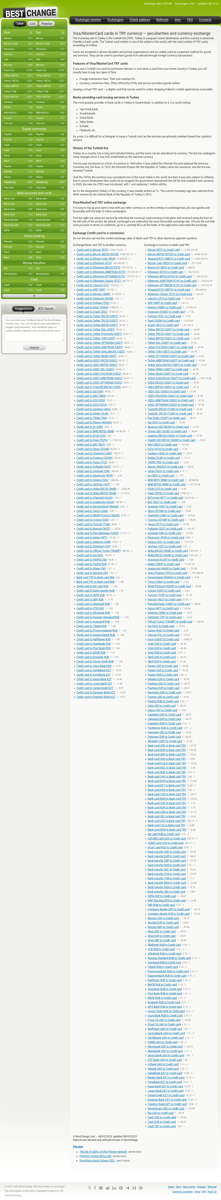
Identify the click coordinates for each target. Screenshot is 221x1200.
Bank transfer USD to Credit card (167, 851)
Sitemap (212, 1186)
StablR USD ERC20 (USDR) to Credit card (171, 440)
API (204, 1191)
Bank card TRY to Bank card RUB (95, 581)
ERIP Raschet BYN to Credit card (167, 900)
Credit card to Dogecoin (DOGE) (95, 298)
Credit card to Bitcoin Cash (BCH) (96, 258)
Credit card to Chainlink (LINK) (94, 453)
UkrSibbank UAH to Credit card (166, 1037)
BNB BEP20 (19, 113)
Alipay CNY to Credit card (162, 710)
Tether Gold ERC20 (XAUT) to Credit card (171, 378)
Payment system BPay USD (96, 1156)
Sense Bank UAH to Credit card (166, 1055)
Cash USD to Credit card (162, 1117)
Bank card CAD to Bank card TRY (167, 794)
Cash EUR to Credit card (162, 1121)
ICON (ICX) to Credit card (162, 488)
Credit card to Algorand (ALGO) (94, 497)
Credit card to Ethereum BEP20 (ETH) (98, 267)
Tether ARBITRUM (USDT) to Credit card (171, 360)
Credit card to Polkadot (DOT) (93, 466)
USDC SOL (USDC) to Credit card (167, 391)
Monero (19, 65)
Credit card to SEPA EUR (90, 595)
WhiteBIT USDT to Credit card (165, 741)
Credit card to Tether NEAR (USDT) (96, 356)
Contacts (205, 19)
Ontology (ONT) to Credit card (165, 506)
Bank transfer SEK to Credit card (166, 891)
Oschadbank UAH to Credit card (166, 1033)
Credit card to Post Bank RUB (93, 648)
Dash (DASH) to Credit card (164, 320)
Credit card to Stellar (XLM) (92, 413)
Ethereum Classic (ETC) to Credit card (170, 294)
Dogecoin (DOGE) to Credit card (166, 311)
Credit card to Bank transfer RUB (95, 590)
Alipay (19, 177)
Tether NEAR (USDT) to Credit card (168, 373)
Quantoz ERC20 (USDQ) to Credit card (170, 435)
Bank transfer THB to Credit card (167, 878)
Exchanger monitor (88, 19)
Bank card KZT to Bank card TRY (167, 785)
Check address (140, 19)
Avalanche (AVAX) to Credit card (166, 568)
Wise (19, 252)
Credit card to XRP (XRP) (90, 289)
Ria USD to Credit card (160, 1113)
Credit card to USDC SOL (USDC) (95, 369)
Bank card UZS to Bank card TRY (167, 820)
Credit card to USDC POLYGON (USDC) (98, 373)
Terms (7, 1195)
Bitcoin (19, 38)
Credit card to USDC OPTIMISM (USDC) (99, 382)
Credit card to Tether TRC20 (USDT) (97, 320)
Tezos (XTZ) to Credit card (163, 524)
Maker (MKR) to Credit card (164, 564)
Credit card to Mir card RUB (92, 586)
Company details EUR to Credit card (168, 913)
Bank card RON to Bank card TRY (167, 829)
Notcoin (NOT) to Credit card (164, 599)
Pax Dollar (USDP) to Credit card (166, 418)
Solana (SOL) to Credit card (164, 542)
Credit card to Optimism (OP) (93, 546)
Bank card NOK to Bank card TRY (167, 807)
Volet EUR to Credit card (162, 648)
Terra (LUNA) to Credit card (163, 581)
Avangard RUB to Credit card (164, 962)
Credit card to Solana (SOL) (92, 480)
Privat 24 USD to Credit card (164, 1020)
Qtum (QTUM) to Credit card (164, 511)
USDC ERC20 (19, 97)
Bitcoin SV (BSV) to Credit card (166, 267)
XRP (19, 59)
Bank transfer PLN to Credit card (167, 874)
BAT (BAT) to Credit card (162, 502)
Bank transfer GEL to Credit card (166, 869)
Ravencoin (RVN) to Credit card (166, 537)
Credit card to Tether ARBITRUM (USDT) (99, 347)
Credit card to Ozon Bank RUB (93, 666)
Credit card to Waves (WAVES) (94, 422)
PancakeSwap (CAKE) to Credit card (169, 604)
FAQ (190, 19)
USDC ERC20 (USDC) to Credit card (168, 382)
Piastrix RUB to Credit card (163, 701)
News (171, 1186)
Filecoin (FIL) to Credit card (163, 635)
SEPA (19, 230)
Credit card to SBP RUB (90, 599)
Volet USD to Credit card (162, 643)
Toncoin (19, 123)
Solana (19, 118)
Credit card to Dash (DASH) (92, 307)
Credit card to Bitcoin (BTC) (92, 249)
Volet (19, 145)
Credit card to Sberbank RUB (93, 604)
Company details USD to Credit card (169, 909)
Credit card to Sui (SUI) (89, 555)
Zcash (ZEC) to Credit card (163, 325)
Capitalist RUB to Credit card (164, 723)
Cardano (19, 102)
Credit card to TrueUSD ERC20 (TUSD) (98, 387)
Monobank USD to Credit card (165, 1046)
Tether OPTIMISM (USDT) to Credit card (171, 356)
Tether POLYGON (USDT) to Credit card (170, 347)
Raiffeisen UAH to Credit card (165, 1028)
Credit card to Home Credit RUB (95, 661)
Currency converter (182, 1191)
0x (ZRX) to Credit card (161, 475)
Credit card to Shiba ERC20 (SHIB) (96, 488)
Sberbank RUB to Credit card (164, 944)
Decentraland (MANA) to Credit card (169, 577)
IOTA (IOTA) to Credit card (163, 449)
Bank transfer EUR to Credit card (166, 856)
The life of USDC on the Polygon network (103, 1151)
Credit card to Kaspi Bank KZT (94, 679)
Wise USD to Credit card (162, 931)
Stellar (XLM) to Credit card (163, 457)
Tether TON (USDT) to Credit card (167, 351)
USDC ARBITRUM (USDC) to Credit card (171, 400)
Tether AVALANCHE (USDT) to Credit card (172, 365)
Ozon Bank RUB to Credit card (165, 1015)
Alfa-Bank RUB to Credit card (164, 953)
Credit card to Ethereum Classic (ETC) (98, 280)
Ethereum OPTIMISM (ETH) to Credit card (172, 285)
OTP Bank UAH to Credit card (165, 1059)
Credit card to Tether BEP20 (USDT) (97, 325)
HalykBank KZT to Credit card (165, 1073)
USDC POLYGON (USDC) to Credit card (170, 395)
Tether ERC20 (19, 75)
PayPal (19, 134)
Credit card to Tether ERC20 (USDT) (97, 316)
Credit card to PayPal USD (91, 559)
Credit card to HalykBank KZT (93, 670)
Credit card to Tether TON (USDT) (95, 338)
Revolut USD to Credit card (163, 918)
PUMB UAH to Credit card (162, 1042)
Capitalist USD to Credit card (164, 714)
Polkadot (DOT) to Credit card (165, 528)
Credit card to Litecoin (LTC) (92, 285)
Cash (19, 285)
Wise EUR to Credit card (161, 936)
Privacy (18, 1195)
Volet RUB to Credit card (162, 652)
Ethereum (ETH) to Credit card (165, 272)
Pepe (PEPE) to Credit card (163, 493)
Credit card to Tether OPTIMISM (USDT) (99, 342)
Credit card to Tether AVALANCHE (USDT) (100, 351)
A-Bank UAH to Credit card (163, 1064)
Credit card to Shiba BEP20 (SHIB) (96, 493)
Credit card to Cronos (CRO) (92, 519)
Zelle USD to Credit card (161, 705)
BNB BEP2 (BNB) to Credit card (166, 480)
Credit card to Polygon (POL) (93, 303)
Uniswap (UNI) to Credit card (164, 533)
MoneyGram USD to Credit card (166, 1108)
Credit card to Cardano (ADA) (93, 409)
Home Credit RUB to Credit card (166, 1011)
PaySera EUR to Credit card (163, 688)
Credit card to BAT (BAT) (90, 444)
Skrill (19, 155)
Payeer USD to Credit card (163, 666)
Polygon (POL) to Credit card (164, 316)
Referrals (162, 19)
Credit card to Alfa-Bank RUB (93, 612)
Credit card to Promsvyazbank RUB (96, 630)
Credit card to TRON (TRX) (91, 418)
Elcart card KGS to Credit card (165, 847)
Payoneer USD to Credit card (164, 732)
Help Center (189, 1186)
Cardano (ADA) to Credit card (165, 453)
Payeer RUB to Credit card (163, 674)
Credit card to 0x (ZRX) (89, 426)
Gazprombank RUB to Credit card (167, 975)
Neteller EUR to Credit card (163, 679)
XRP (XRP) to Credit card (162, 303)
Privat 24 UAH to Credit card (164, 1024)
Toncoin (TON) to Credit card (164, 595)
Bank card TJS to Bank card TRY (166, 825)
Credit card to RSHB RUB (90, 652)
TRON (19, 107)
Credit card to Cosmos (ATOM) (94, 457)
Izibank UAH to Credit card (163, 1068)
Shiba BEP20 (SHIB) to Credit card (168, 555)
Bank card (19, 198)
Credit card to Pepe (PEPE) (92, 440)
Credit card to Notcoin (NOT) (93, 528)
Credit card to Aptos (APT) (91, 537)
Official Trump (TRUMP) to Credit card (170, 621)
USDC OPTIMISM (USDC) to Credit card (171, 404)
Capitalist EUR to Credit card (164, 719)
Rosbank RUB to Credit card (164, 1002)
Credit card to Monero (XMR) (93, 294)
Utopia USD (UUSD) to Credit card (167, 431)
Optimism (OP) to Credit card (165, 617)
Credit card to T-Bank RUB (91, 626)
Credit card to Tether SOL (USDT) (95, 329)
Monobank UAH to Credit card (165, 1051)
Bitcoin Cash (19, 43)
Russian (201, 1186)
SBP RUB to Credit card (161, 905)
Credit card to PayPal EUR (91, 564)
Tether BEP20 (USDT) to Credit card (168, 338)
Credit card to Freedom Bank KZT (95, 696)
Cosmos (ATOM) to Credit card (166, 519)
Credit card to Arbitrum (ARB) (93, 542)
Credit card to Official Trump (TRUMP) (98, 550)
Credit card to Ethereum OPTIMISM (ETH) (100, 276)
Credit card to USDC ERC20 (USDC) (97, 360)
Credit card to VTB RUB (90, 608)
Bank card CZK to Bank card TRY (167, 803)
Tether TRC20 (19, 81)
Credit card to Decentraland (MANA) (97, 506)
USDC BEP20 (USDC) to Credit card (168, 387)
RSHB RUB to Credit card (162, 997)
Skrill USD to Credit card (162, 657)
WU (19, 268)
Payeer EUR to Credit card (163, 670)
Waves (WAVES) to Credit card (165, 466)
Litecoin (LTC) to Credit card (164, 298)
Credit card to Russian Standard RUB (97, 617)
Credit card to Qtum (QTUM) (92, 449)
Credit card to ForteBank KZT (93, 674)
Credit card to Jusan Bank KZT (94, 683)
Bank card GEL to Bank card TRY (167, 816)
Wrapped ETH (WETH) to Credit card (169, 289)
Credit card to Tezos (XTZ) (91, 462)
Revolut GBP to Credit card (163, 927)
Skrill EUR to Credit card (161, 661)
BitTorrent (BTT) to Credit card (165, 497)
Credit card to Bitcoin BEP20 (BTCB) (97, 254)
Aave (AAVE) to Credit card (163, 639)
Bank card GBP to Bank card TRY (167, 754)
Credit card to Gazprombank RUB (95, 635)
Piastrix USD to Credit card (163, 696)
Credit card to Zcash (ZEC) (91, 311)
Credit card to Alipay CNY (91, 568)
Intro (178, 19)
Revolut (19, 241)
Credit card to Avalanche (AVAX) (95, 502)
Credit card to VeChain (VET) (93, 484)
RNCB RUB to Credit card (162, 984)
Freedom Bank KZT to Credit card (167, 1104)
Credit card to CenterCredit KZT (94, 688)
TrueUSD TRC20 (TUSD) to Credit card (170, 413)
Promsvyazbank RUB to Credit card (168, 971)
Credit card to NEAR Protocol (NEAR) (98, 515)
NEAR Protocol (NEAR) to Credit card (169, 586)
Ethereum (19, 49)
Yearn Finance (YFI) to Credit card (167, 573)
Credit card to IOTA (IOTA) (91, 404)
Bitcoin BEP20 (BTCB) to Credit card (169, 254)
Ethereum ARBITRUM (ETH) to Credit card (172, 280)
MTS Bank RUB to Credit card (165, 1006)
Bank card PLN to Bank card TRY (167, 763)
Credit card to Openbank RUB (93, 643)
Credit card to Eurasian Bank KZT (95, 692)
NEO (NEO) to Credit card (162, 444)
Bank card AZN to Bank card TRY (167, 812)
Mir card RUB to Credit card (163, 834)
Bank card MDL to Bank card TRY (167, 767)
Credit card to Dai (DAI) (89, 391)
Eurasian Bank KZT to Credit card (167, 1099)
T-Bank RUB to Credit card (163, 966)
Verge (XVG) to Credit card (163, 471)
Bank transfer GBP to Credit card (167, 860)
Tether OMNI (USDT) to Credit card (168, 369)
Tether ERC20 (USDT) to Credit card (168, 329)
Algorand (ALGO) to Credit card (166, 559)
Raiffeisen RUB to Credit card (165, 980)
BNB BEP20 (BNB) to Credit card (166, 484)
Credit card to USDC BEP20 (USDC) (96, 365)
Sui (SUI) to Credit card (161, 626)
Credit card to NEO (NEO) (91, 395)
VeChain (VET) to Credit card (164, 546)
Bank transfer (19, 220)
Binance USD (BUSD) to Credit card (168, 426)
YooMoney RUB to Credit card (165, 727)
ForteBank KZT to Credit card (165, 1082)
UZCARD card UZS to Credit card (167, 838)
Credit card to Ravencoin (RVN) (94, 475)
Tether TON (19, 91)
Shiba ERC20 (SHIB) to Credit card (168, 550)
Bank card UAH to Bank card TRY (167, 776)
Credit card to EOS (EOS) (90, 400)
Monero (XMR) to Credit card (164, 307)
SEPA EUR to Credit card (162, 896)
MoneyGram (19, 274)
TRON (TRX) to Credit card (163, 462)
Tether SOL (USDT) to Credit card (167, 342)
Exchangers (115, 19)
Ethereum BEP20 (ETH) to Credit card (169, 276)
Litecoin (19, 54)
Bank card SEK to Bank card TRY (167, 758)
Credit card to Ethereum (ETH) (94, 263)
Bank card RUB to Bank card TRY (167, 772)
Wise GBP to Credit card (162, 940)
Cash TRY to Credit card (161, 1126)
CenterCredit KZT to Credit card (166, 1095)
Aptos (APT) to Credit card (163, 608)
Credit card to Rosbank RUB (92, 657)
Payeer (19, 166)
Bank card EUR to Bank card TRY (167, 750)
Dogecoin (19, 70)
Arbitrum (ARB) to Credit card (165, 612)
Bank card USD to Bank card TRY (167, 745)
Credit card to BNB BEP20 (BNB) (95, 431)
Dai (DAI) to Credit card (161, 422)
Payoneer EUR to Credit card (164, 736)
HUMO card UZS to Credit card (165, 843)
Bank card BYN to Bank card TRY (167, 781)
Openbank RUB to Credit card (165, 989)
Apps (197, 1191)
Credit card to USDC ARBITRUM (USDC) (99, 378)
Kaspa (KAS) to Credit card (163, 630)
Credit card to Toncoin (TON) (93, 524)
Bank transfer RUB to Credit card (167, 865)
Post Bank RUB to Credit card (165, 993)
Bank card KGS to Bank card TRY (167, 789)
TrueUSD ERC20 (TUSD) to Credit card (170, 409)
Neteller (19, 171)
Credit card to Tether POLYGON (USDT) (99, 334)
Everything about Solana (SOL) (97, 1160)
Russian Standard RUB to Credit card (169, 958)
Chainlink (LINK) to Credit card (165, 515)
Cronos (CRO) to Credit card (164, 590)
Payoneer (19, 187)
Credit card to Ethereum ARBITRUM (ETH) (101, 272)
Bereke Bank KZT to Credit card (166, 1077)
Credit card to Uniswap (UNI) (93, 471)
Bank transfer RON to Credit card (167, 887)
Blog (178, 1186)
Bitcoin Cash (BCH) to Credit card (167, 263)
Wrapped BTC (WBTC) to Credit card (169, 258)
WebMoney (19, 182)
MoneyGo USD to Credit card (164, 692)
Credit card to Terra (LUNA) (92, 511)
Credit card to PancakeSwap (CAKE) (97, 533)
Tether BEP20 (19, 86)
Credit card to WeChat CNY (92, 573)
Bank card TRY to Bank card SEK (95, 577)
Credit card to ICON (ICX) (91, 435)
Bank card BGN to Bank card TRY (167, 798)
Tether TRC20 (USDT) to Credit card (168, 334)
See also (78, 1146)
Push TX (212, 1191)
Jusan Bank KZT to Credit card (165, 1090)
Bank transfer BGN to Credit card (167, 882)
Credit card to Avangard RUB (93, 621)
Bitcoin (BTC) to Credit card (164, 249)
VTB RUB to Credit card (161, 949)
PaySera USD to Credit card (163, 683)
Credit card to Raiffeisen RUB (93, 639)
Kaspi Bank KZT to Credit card (165, 1086)
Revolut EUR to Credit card (163, 922)
